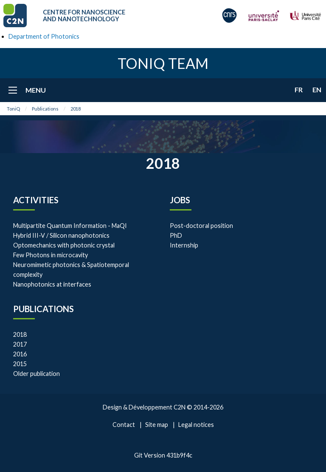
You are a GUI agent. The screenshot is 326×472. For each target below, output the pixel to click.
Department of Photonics (43, 36)
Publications (45, 108)
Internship (184, 245)
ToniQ (13, 108)
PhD (176, 235)
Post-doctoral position (201, 225)
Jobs (180, 200)
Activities (36, 200)
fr (299, 89)
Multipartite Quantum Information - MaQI (70, 225)
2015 (20, 363)
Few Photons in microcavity (50, 255)
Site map (156, 424)
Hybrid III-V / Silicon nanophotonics (61, 235)
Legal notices (196, 424)
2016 (20, 354)
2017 (20, 344)
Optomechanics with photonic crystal (64, 245)
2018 (75, 108)
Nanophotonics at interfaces (52, 284)
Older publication (36, 373)
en (316, 89)
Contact (123, 424)
